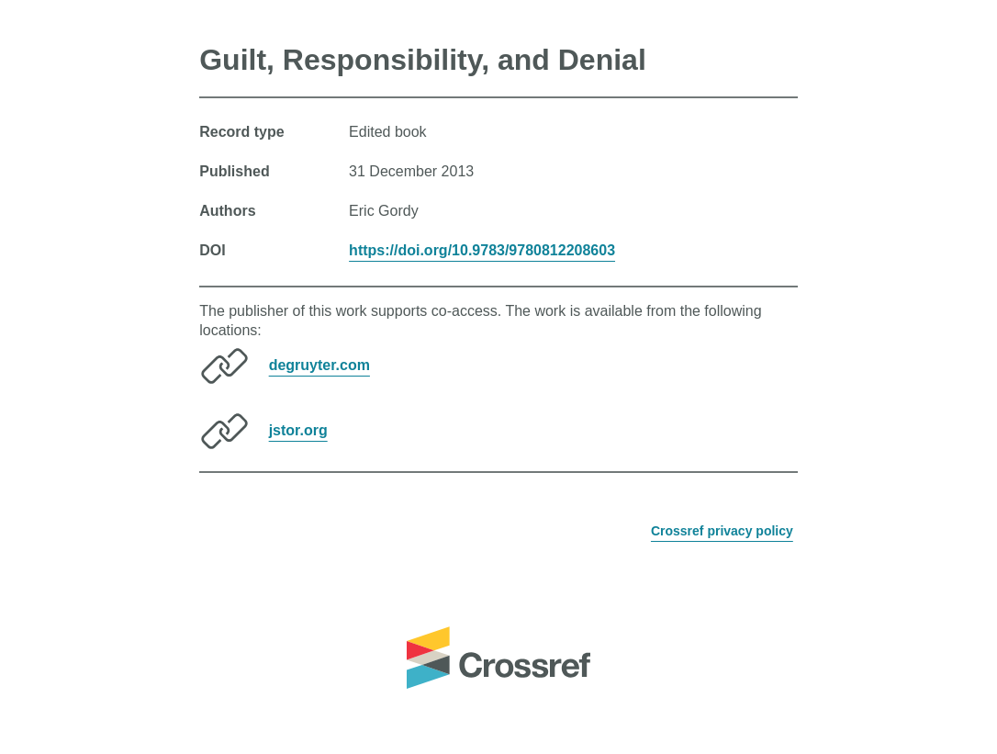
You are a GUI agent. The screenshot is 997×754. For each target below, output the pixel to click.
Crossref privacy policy (722, 530)
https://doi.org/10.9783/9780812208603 (482, 250)
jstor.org (298, 430)
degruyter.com (319, 365)
